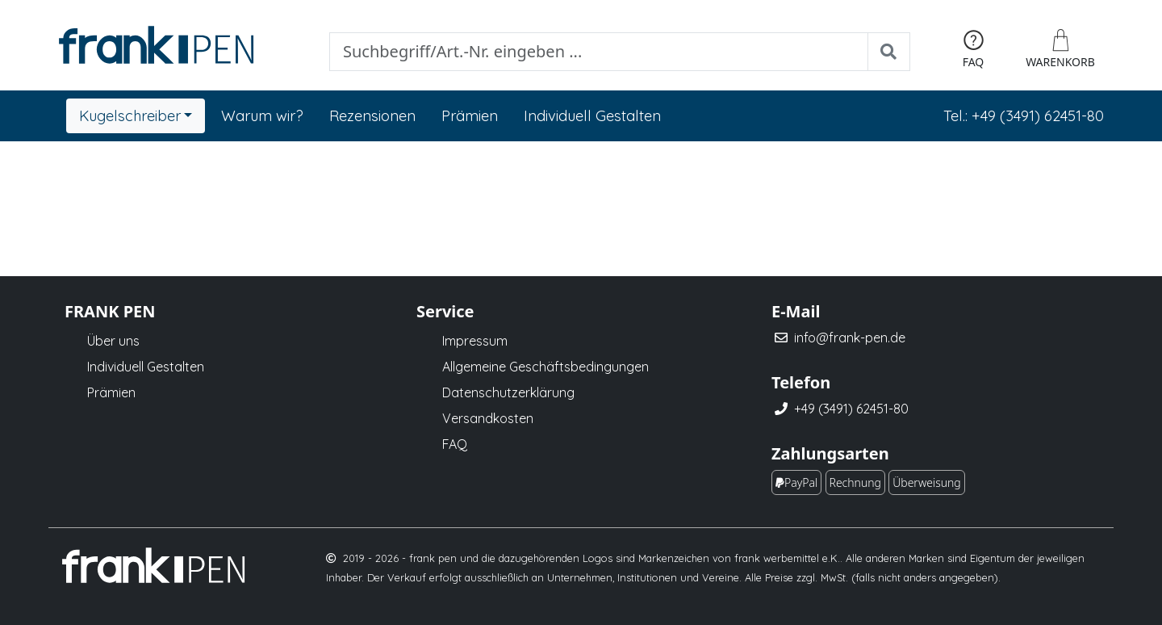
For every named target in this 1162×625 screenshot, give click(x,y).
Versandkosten (487, 418)
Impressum (475, 341)
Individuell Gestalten (592, 116)
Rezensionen (372, 116)
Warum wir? (262, 116)
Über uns (113, 341)
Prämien (469, 116)
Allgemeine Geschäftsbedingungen (545, 367)
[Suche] (598, 51)
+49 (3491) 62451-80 (851, 409)
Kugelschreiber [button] (130, 116)
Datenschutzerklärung (508, 392)
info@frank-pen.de (849, 337)
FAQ (454, 444)
